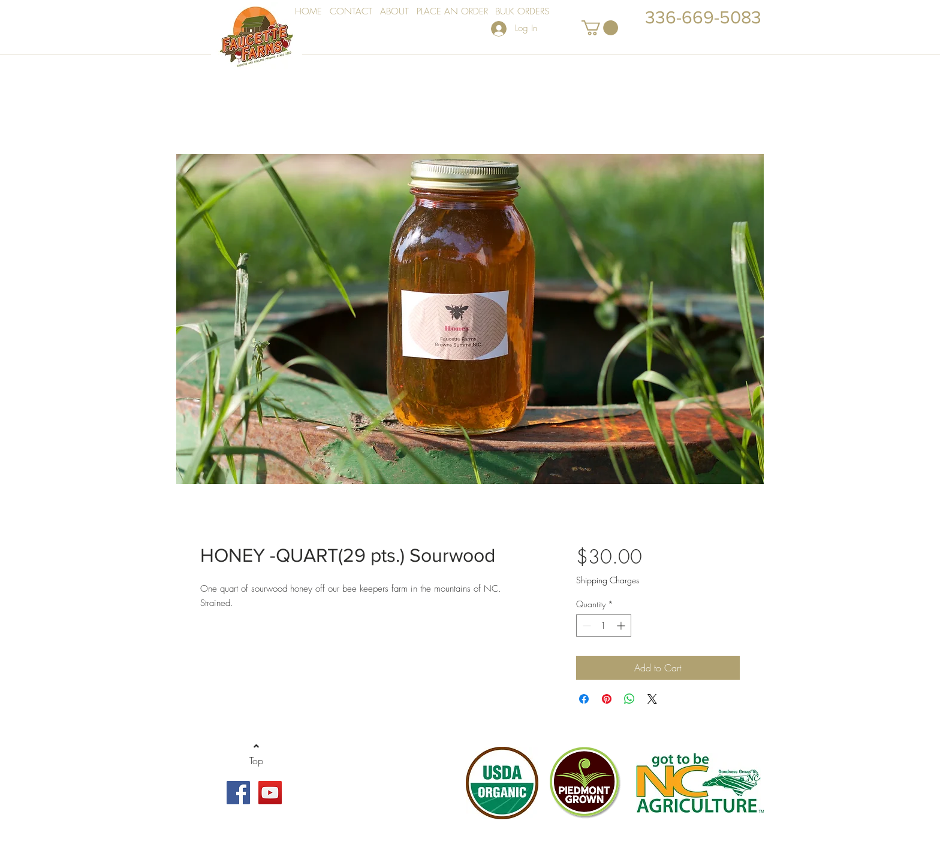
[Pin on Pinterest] (606, 699)
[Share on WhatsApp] (629, 699)
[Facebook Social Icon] (238, 792)
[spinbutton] (603, 625)
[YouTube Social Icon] (270, 792)
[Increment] (621, 625)
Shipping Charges (607, 580)
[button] (600, 27)
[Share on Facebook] (584, 699)
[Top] (256, 761)
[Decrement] (585, 625)
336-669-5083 (703, 17)
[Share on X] (652, 699)
